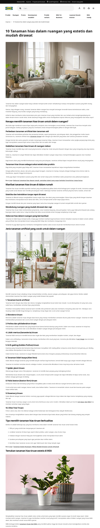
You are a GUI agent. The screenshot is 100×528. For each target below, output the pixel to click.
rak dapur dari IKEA (84, 402)
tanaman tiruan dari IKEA (28, 524)
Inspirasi (28, 2)
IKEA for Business (59, 16)
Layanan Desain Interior (74, 16)
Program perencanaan (39, 2)
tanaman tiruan (35, 136)
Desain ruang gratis (77, 2)
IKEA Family (89, 16)
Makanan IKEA (21, 2)
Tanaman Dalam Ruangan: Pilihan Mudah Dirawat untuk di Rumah (36, 447)
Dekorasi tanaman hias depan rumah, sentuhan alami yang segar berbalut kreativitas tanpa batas (48, 180)
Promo (23, 15)
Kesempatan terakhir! (32, 16)
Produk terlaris (46, 16)
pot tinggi (80, 339)
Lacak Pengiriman (53, 2)
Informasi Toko (66, 2)
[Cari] (49, 8)
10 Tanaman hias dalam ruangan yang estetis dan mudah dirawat (31, 22)
